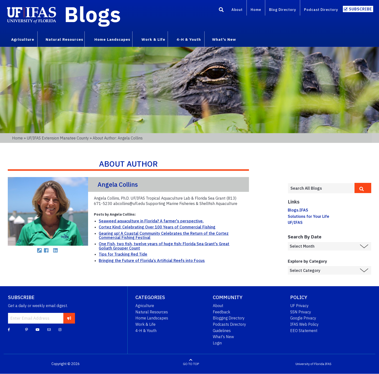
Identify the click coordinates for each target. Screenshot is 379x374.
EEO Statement (303, 330)
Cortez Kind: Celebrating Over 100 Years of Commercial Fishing (157, 227)
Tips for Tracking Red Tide (123, 254)
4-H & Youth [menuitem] (189, 39)
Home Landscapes (151, 318)
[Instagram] (59, 329)
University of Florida (310, 364)
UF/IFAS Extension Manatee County (58, 138)
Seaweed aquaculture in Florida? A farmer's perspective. (151, 221)
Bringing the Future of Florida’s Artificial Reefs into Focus (152, 260)
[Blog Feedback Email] (49, 329)
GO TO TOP (191, 364)
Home (256, 9)
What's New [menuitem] (224, 39)
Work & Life (145, 324)
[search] (362, 188)
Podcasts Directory (229, 324)
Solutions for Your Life (308, 216)
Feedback (221, 311)
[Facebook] (9, 329)
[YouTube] (38, 329)
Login (217, 343)
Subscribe (360, 9)
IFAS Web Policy (304, 324)
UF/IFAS (295, 222)
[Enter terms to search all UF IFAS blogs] (321, 188)
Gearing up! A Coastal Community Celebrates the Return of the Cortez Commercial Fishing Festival (164, 235)
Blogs (92, 14)
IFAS (328, 364)
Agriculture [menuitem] (22, 39)
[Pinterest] (26, 329)
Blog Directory (282, 9)
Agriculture (144, 305)
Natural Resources (151, 311)
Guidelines (222, 330)
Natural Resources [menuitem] (64, 39)
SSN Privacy (300, 311)
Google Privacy (303, 318)
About (237, 9)
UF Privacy (299, 305)
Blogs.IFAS (298, 210)
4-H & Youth (146, 330)
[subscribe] (69, 318)
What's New (223, 336)
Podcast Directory (321, 9)
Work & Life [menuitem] (153, 39)
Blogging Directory (229, 318)
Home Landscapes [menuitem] (112, 39)
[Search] (221, 10)
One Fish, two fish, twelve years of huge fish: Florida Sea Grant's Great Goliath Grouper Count (164, 246)
